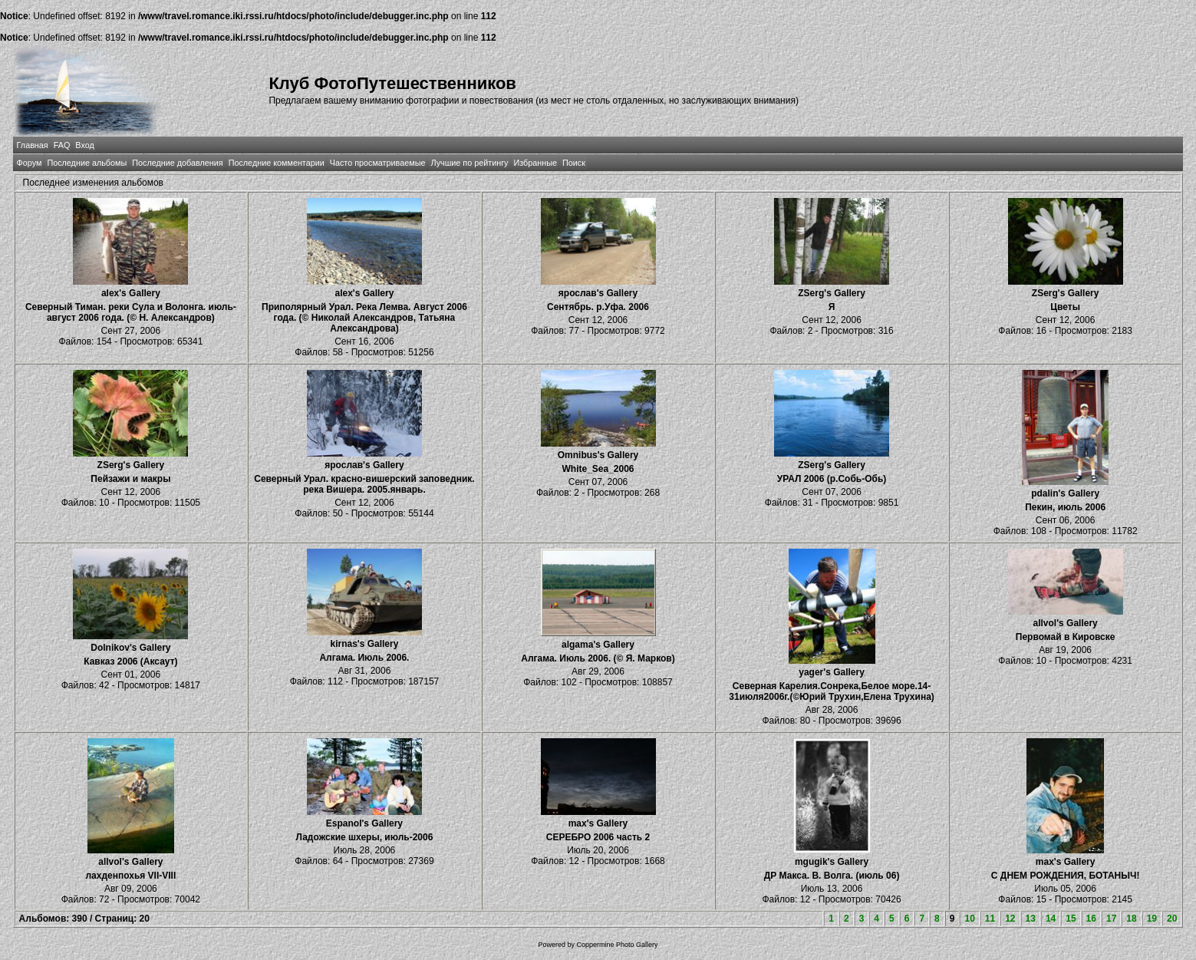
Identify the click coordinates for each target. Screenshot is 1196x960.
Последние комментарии (277, 162)
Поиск (573, 162)
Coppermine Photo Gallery (616, 944)
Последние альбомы (87, 162)
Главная (32, 145)
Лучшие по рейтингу (469, 162)
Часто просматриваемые (378, 162)
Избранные (535, 162)
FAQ (62, 145)
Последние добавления (177, 162)
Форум (29, 162)
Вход (84, 145)
